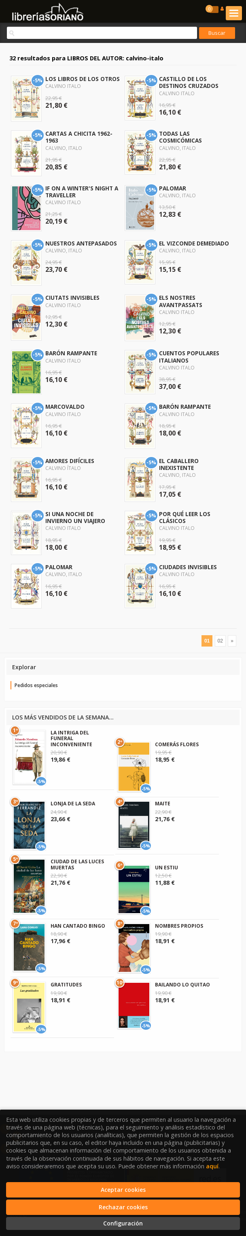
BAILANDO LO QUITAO (182, 984)
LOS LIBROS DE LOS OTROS (82, 79)
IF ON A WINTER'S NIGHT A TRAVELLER (81, 191)
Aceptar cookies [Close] (123, 1189)
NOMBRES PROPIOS (179, 925)
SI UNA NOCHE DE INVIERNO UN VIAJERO (75, 517)
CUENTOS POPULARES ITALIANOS (189, 356)
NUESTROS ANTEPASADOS (81, 243)
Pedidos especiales (36, 685)
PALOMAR (172, 188)
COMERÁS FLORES (177, 744)
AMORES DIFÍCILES (69, 461)
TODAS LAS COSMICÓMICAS (180, 137)
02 (220, 641)
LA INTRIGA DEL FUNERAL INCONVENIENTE (71, 738)
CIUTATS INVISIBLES (72, 297)
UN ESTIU (166, 867)
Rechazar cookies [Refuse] (123, 1207)
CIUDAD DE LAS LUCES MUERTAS (77, 864)
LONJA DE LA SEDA (73, 803)
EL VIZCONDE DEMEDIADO (194, 243)
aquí (212, 1166)
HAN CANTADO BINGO (78, 925)
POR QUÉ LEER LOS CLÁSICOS (184, 517)
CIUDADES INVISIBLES (188, 567)
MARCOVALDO (65, 406)
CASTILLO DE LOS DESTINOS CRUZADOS (188, 82)
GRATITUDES (66, 984)
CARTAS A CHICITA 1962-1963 (78, 137)
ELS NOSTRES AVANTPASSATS (180, 301)
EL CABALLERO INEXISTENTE (179, 464)
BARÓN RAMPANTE (71, 353)
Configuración (123, 1223)
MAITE (162, 803)
